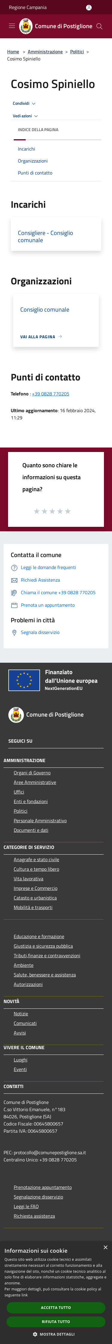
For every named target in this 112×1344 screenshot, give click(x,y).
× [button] (105, 1248)
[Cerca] (99, 26)
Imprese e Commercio (35, 888)
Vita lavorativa (28, 878)
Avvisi (20, 1032)
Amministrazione (45, 51)
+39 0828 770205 (50, 393)
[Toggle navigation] (12, 25)
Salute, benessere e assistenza (45, 974)
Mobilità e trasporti (33, 907)
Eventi (20, 1069)
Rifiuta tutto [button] (56, 1321)
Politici (77, 51)
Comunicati (25, 1023)
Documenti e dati (31, 830)
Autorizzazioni (28, 984)
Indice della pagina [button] (38, 129)
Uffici (19, 791)
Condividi (25, 103)
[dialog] (56, 1292)
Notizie (21, 1013)
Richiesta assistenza (34, 1215)
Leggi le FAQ (26, 1206)
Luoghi (20, 1059)
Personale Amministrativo (40, 820)
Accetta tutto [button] (56, 1307)
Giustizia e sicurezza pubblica (43, 945)
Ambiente (23, 965)
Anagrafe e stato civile (36, 859)
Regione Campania (28, 7)
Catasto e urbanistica (35, 897)
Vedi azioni (26, 116)
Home (13, 51)
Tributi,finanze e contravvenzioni (47, 955)
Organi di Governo (32, 772)
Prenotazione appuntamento (43, 1187)
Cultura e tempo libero (36, 869)
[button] (56, 1334)
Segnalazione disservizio (38, 1196)
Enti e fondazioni (31, 801)
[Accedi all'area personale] (89, 8)
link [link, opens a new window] (25, 1295)
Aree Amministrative (35, 782)
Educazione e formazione (39, 936)
